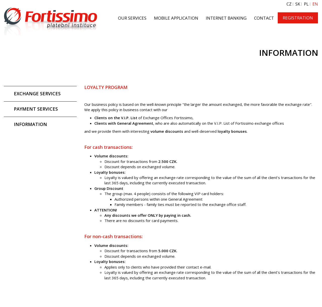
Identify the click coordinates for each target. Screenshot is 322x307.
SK (297, 4)
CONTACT (264, 18)
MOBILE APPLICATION (176, 18)
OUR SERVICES (132, 18)
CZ (289, 4)
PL (306, 4)
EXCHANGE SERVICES (37, 94)
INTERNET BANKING (226, 18)
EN (315, 4)
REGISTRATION (298, 18)
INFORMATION (30, 124)
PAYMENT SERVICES (36, 109)
